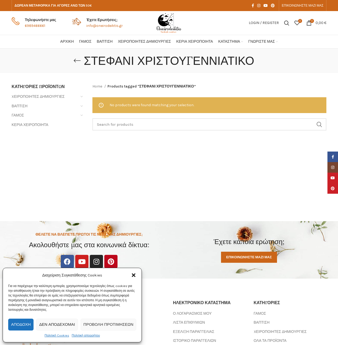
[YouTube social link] (265, 5)
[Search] (286, 23)
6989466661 (35, 25)
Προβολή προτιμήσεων (108, 324)
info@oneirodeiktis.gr (104, 25)
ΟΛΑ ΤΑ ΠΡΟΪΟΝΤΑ (270, 340)
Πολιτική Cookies (57, 335)
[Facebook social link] (253, 5)
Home (97, 86)
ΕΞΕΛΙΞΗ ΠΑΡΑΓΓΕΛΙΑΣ (193, 331)
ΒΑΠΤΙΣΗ (19, 106)
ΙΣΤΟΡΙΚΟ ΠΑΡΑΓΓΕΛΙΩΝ (194, 340)
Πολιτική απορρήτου (86, 335)
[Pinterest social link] (272, 5)
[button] (133, 275)
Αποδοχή (21, 324)
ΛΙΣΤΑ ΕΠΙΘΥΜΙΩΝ (189, 322)
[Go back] (77, 60)
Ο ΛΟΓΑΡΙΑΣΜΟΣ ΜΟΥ (192, 313)
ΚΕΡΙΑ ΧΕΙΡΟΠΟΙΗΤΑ (30, 125)
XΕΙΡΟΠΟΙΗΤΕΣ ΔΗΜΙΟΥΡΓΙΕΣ (38, 96)
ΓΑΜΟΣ (18, 115)
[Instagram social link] (259, 5)
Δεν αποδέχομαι (57, 324)
